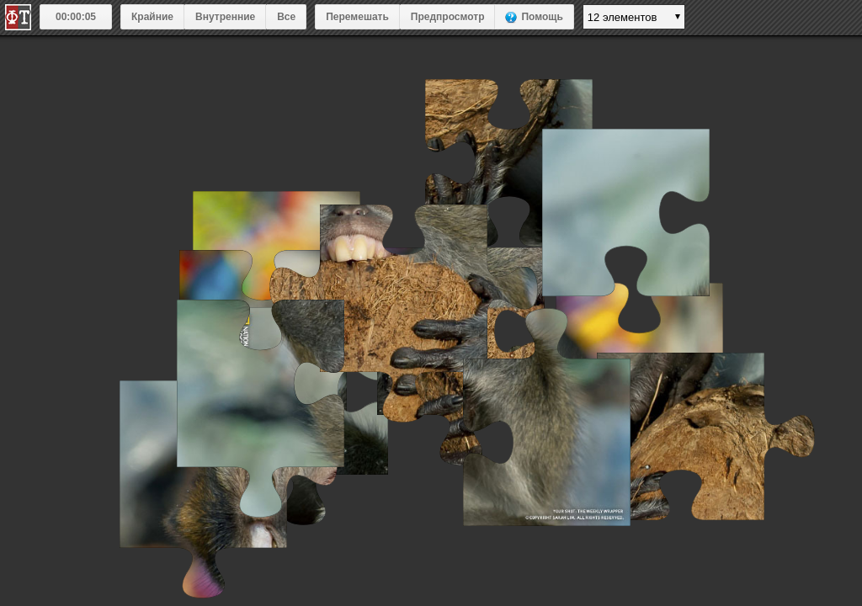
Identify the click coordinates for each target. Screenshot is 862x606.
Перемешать (357, 17)
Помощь (541, 17)
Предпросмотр (448, 17)
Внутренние (225, 17)
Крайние (152, 17)
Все (286, 17)
